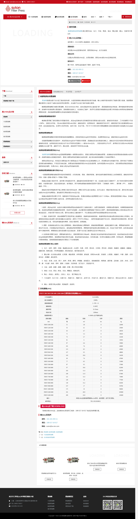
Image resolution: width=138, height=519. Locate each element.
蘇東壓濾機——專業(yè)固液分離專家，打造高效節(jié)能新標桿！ (22, 179)
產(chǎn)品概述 (45, 91)
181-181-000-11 (78, 69)
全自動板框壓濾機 (49, 437)
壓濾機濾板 (120, 2)
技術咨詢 (86, 81)
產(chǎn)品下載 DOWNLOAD (53, 406)
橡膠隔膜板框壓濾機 (75, 31)
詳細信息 (49, 479)
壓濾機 (81, 22)
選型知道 (127, 17)
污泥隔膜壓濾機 (48, 434)
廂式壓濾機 (112, 2)
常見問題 (69, 91)
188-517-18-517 (78, 73)
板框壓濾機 (104, 2)
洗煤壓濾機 (59, 432)
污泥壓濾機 (88, 2)
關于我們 (80, 2)
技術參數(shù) (58, 91)
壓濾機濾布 (128, 2)
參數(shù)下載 (74, 81)
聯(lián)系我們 (71, 2)
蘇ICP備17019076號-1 (80, 516)
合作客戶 (78, 91)
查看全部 (17, 212)
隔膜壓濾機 (96, 2)
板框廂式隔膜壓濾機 (19, 8)
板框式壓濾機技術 (121, 463)
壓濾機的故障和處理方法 (48, 473)
